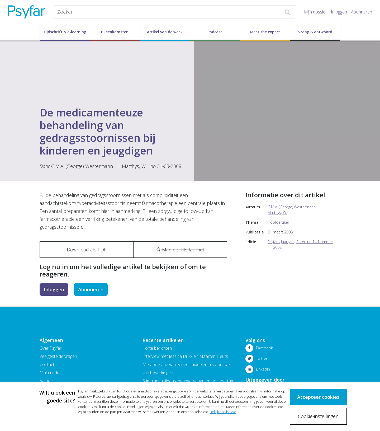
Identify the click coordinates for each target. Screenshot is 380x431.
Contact (47, 364)
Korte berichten (157, 348)
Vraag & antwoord (315, 31)
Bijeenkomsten (115, 31)
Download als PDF (86, 249)
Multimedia (50, 373)
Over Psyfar (50, 348)
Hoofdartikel (278, 222)
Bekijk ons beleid (223, 411)
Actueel (47, 381)
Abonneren (361, 12)
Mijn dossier (315, 12)
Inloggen (339, 12)
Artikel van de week (165, 31)
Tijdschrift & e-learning (64, 31)
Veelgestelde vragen (58, 356)
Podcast (214, 31)
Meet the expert (265, 31)
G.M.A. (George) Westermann (82, 166)
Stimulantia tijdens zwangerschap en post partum (188, 381)
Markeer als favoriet (180, 249)
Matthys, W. (134, 166)
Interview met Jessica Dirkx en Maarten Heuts (185, 356)
